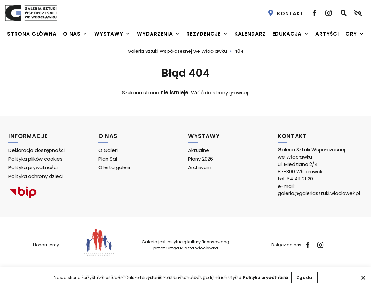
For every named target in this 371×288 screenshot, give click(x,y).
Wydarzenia (158, 34)
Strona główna (32, 33)
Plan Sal (107, 159)
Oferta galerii (114, 167)
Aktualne (198, 150)
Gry (354, 34)
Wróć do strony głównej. (220, 92)
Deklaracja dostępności (36, 150)
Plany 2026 (200, 159)
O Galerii (108, 150)
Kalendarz (250, 33)
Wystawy (112, 34)
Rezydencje (207, 34)
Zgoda (304, 277)
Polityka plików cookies (35, 159)
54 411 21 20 (300, 178)
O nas (75, 34)
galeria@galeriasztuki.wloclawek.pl (319, 193)
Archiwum (199, 167)
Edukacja (290, 34)
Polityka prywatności (265, 277)
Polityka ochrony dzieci (35, 176)
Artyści (327, 33)
